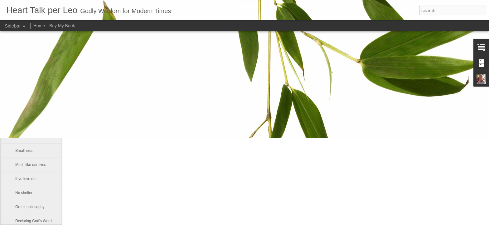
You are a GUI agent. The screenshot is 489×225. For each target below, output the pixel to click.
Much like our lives (30, 164)
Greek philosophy (29, 207)
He (17, 122)
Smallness (23, 150)
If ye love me (25, 179)
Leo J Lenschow (206, 103)
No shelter (23, 193)
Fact (18, 136)
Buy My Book (62, 25)
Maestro (22, 108)
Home (39, 25)
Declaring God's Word (33, 221)
